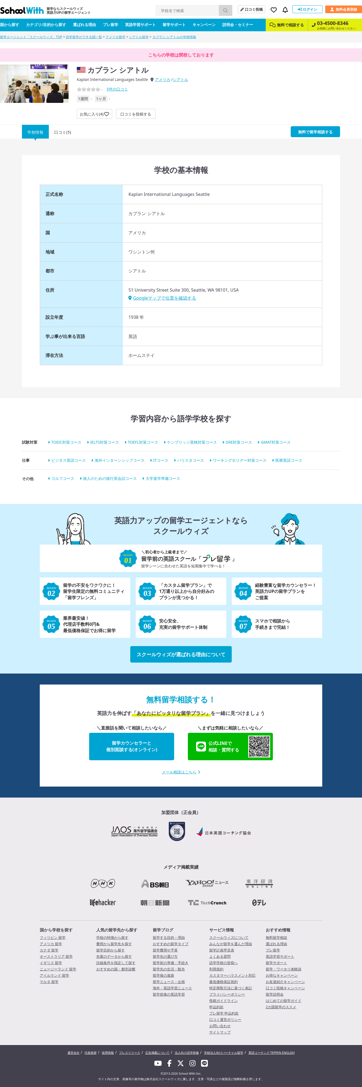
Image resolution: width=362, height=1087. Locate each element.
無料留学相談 (276, 937)
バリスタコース (190, 460)
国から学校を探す (56, 930)
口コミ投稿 (251, 9)
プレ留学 (110, 24)
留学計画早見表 (221, 950)
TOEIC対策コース (66, 442)
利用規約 (216, 969)
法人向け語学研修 (187, 1053)
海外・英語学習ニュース (172, 987)
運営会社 (73, 1053)
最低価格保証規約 (223, 981)
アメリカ (162, 79)
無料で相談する (287, 24)
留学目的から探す (110, 950)
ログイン (307, 9)
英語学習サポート (140, 24)
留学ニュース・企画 (169, 981)
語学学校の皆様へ (223, 962)
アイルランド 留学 (54, 975)
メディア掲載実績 (181, 867)
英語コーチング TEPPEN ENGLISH (271, 1053)
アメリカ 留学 (51, 943)
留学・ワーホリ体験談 (283, 969)
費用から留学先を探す (114, 943)
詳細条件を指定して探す (115, 962)
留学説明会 (275, 994)
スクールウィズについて (228, 937)
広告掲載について (157, 1053)
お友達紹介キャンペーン (285, 981)
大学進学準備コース (163, 478)
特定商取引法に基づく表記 (230, 987)
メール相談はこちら (181, 772)
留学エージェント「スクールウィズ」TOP (31, 37)
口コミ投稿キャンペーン (285, 987)
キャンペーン (204, 24)
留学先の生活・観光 (169, 969)
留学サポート (174, 24)
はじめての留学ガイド (283, 1000)
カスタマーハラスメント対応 (232, 975)
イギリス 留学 (51, 962)
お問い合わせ (220, 1025)
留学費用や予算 (165, 950)
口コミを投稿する (135, 114)
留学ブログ (163, 930)
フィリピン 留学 (53, 937)
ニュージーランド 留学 (58, 969)
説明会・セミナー (237, 24)
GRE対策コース (239, 442)
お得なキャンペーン (282, 975)
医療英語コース (288, 460)
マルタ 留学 (49, 981)
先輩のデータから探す (114, 956)
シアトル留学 (139, 37)
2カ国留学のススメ (281, 1006)
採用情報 (108, 1053)
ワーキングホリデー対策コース (240, 460)
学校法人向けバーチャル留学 (223, 1053)
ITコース (160, 460)
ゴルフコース (62, 478)
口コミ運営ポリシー (225, 1019)
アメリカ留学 (115, 37)
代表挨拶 (90, 1053)
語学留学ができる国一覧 (84, 37)
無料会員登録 (343, 9)
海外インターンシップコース (120, 460)
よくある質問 (220, 956)
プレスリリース (129, 1053)
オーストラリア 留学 (56, 956)
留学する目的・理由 (169, 937)
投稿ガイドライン (223, 1000)
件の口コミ (117, 89)
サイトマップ (220, 1032)
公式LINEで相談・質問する (233, 746)
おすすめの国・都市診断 (115, 969)
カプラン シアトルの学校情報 (174, 37)
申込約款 (216, 1006)
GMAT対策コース (276, 442)
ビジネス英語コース (68, 460)
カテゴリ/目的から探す (46, 24)
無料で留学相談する (315, 131)
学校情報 (35, 132)
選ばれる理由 (84, 24)
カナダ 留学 (49, 950)
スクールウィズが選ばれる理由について (181, 654)
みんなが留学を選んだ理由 (230, 943)
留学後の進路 (163, 975)
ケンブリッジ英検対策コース (192, 442)
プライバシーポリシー (227, 994)
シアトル (180, 79)
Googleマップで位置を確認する (162, 298)
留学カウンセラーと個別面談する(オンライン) (131, 746)
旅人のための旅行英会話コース (110, 478)
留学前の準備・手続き (170, 962)
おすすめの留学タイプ (170, 943)
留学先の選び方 (165, 956)
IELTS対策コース (104, 442)
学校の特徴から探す (112, 937)
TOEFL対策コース (143, 442)
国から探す (9, 24)
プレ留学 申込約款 (224, 1013)
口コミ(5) (62, 132)
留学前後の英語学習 (169, 994)
